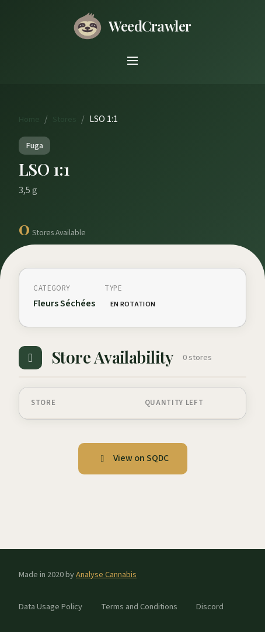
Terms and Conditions (139, 606)
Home (29, 119)
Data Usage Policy (50, 606)
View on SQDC (133, 458)
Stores (64, 119)
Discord (210, 606)
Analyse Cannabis (106, 574)
